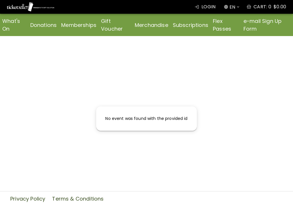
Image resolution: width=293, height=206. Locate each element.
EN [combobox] (232, 7)
